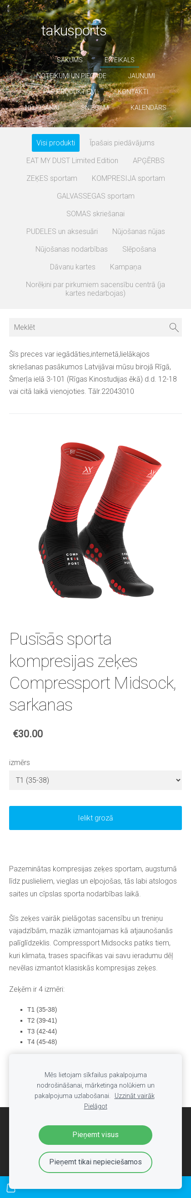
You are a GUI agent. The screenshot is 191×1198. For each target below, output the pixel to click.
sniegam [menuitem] (95, 107)
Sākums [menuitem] (70, 60)
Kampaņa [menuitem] (125, 267)
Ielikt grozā (95, 818)
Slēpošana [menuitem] (139, 249)
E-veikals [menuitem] (120, 60)
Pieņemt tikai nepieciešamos (95, 1162)
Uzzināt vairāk (135, 1096)
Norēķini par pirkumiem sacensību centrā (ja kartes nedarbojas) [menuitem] (95, 289)
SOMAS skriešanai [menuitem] (95, 213)
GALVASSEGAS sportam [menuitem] (96, 196)
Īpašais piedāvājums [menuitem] (122, 143)
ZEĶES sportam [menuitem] (51, 178)
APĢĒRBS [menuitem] (149, 160)
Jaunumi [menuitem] (141, 76)
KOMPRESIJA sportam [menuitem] (128, 178)
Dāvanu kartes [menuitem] (73, 267)
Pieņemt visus (95, 1134)
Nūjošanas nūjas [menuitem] (138, 231)
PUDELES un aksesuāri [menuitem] (62, 231)
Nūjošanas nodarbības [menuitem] (71, 249)
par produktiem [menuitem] (69, 91)
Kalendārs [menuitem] (148, 107)
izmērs (19, 762)
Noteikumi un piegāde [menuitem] (71, 76)
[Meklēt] (95, 327)
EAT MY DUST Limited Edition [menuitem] (72, 160)
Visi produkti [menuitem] (55, 143)
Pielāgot (95, 1106)
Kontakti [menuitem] (133, 91)
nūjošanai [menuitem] (42, 107)
